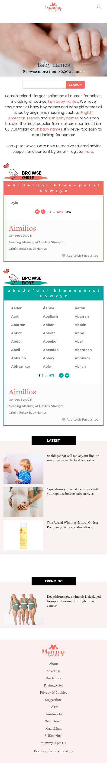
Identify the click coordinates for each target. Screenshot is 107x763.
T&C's (53, 707)
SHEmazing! (53, 735)
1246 (60, 212)
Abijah (80, 366)
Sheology (66, 751)
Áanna (48, 308)
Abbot (16, 333)
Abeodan (51, 350)
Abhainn (18, 358)
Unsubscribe (54, 714)
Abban (49, 325)
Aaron (80, 308)
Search (75, 85)
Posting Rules (53, 685)
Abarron (18, 325)
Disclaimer (54, 678)
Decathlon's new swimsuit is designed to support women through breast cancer (74, 601)
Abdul (16, 341)
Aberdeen (83, 350)
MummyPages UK (54, 743)
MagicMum (53, 728)
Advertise (54, 671)
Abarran (82, 316)
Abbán (80, 325)
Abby (79, 333)
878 (52, 375)
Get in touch (53, 721)
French (33, 118)
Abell (15, 350)
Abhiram (82, 358)
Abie (47, 366)
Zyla (14, 203)
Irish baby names (63, 101)
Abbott (49, 333)
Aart (15, 316)
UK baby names (48, 129)
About (53, 664)
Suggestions (53, 700)
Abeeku (49, 341)
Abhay (48, 358)
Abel (79, 341)
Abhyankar (20, 366)
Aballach (50, 316)
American (17, 118)
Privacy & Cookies (53, 692)
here (89, 151)
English (87, 112)
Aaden (17, 308)
